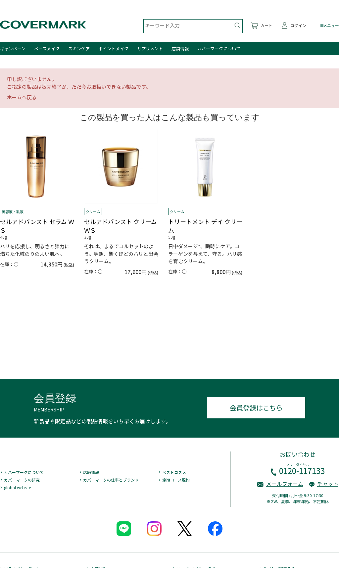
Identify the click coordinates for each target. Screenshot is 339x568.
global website (17, 487)
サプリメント (150, 48)
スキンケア (79, 48)
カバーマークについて (218, 48)
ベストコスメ (174, 472)
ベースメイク (47, 48)
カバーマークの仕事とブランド (111, 480)
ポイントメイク (113, 48)
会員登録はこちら (256, 407)
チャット (327, 484)
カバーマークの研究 (22, 480)
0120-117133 (302, 470)
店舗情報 (180, 48)
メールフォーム (284, 484)
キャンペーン (12, 48)
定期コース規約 (176, 480)
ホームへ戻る (22, 97)
